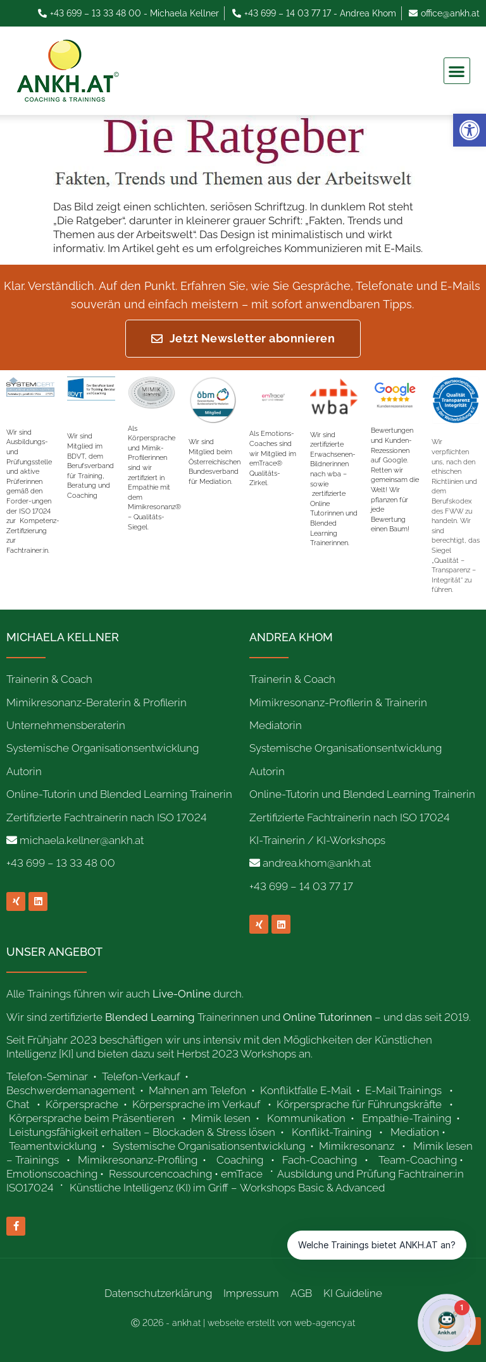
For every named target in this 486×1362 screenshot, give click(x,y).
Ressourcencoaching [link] (160, 1173)
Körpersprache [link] (83, 1104)
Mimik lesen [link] (221, 1118)
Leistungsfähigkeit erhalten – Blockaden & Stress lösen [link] (142, 1132)
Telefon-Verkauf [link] (142, 1076)
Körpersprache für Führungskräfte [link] (359, 1104)
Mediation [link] (414, 1132)
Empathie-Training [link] (406, 1118)
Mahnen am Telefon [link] (197, 1090)
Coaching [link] (239, 1160)
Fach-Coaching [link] (319, 1160)
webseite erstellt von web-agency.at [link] (281, 1323)
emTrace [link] (242, 1173)
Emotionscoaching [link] (51, 1173)
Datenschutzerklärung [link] (158, 1293)
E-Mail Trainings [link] (403, 1090)
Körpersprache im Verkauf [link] (196, 1104)
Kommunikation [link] (306, 1118)
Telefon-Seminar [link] (48, 1076)
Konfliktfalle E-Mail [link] (305, 1090)
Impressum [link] (251, 1293)
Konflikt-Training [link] (333, 1132)
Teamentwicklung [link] (52, 1146)
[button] (457, 71)
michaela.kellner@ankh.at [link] (82, 840)
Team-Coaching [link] (417, 1160)
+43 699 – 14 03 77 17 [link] (301, 886)
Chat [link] (17, 1104)
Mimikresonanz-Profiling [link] (137, 1160)
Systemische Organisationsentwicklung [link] (209, 1146)
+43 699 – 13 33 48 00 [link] (60, 863)
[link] (469, 130)
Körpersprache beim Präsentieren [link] (92, 1118)
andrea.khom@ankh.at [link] (317, 863)
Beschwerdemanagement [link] (70, 1090)
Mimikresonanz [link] (356, 1146)
